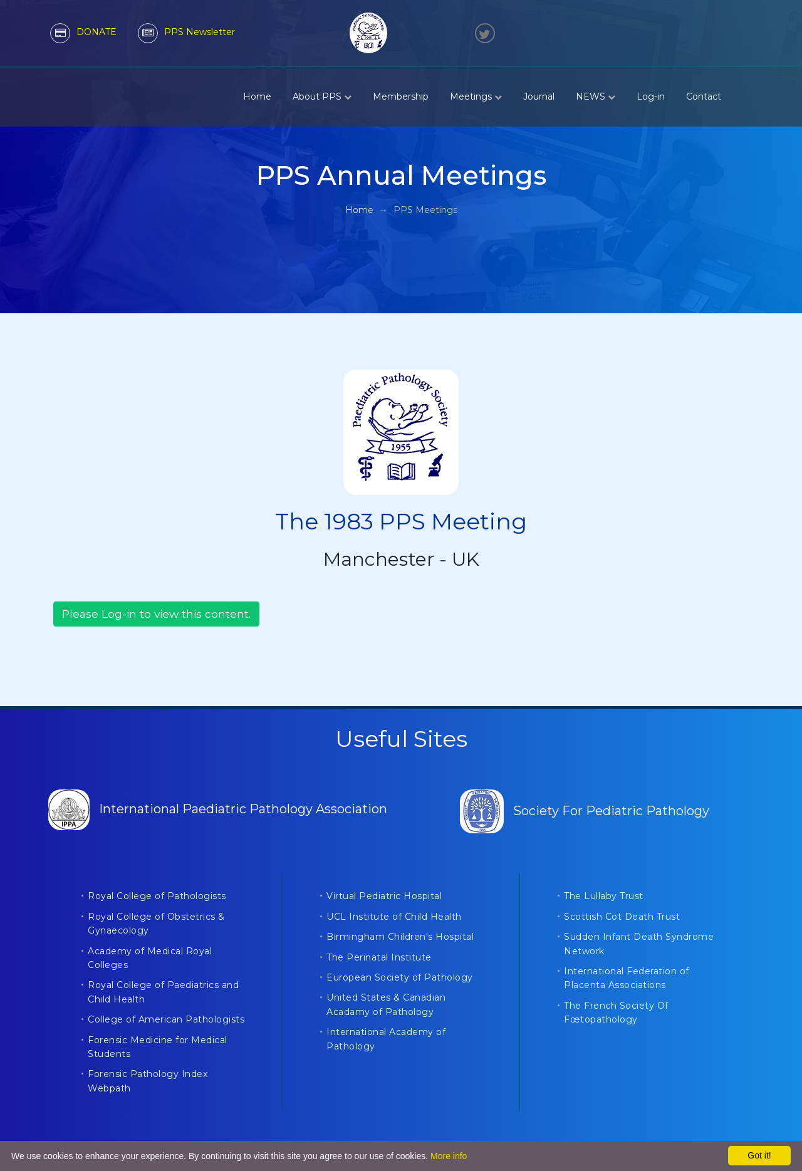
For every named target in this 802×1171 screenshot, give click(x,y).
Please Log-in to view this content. (156, 613)
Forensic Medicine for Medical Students (157, 1046)
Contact (703, 96)
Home (257, 96)
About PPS (322, 96)
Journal (539, 96)
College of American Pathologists (166, 1019)
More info (448, 1156)
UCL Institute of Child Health (394, 916)
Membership (401, 96)
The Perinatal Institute (379, 957)
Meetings (476, 96)
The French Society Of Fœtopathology (616, 1012)
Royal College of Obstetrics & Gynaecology (156, 923)
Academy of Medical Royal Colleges (150, 958)
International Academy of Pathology (385, 1038)
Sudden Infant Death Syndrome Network (639, 943)
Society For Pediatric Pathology (584, 810)
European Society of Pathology (399, 977)
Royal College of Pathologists (157, 896)
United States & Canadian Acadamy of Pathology (385, 1004)
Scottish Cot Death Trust (622, 916)
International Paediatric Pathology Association (217, 808)
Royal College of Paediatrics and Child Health (163, 991)
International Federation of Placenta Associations (626, 978)
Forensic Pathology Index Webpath (147, 1080)
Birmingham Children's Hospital (400, 936)
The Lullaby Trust (603, 896)
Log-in (651, 96)
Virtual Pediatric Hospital (384, 896)
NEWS (596, 96)
